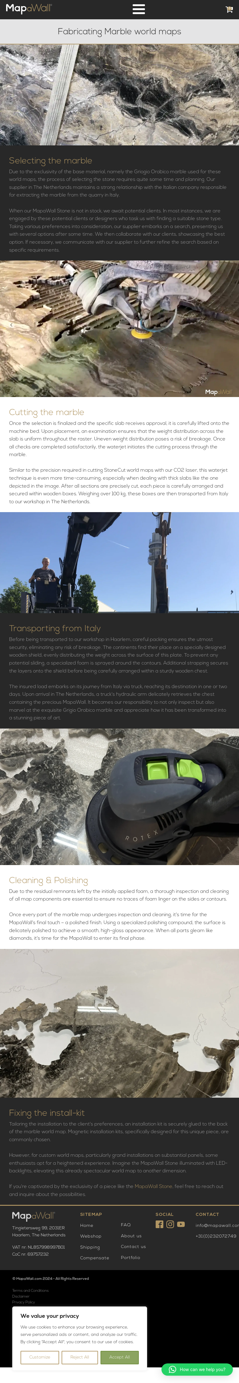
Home (86, 1226)
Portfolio (130, 1258)
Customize (39, 1357)
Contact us (133, 1247)
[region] (79, 1338)
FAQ (126, 1225)
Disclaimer (21, 1297)
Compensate (94, 1258)
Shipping (90, 1247)
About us (131, 1236)
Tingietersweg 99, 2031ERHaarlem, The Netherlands (39, 1231)
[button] (197, 1369)
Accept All (119, 1357)
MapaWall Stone (154, 1186)
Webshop (91, 1236)
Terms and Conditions (30, 1291)
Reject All (79, 1357)
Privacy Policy (23, 1302)
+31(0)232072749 (216, 1236)
